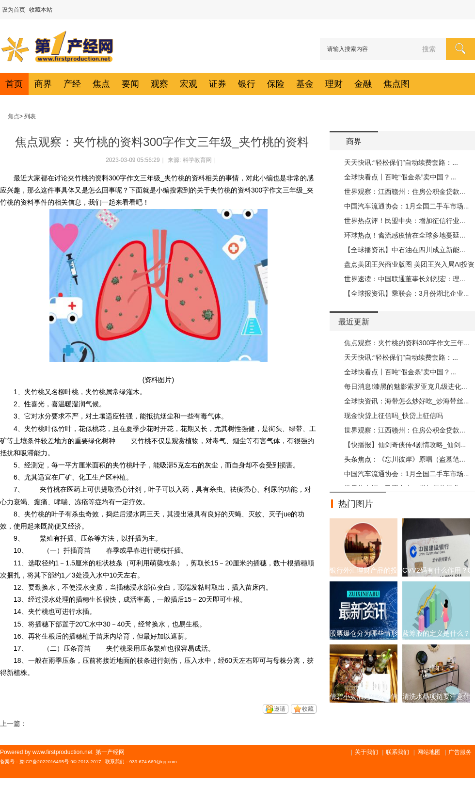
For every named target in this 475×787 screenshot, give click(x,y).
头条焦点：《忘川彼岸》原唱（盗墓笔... (404, 459)
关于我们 (366, 752)
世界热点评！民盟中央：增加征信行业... (404, 221)
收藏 (308, 709)
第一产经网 (4, 117)
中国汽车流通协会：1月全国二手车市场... (406, 206)
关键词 (24, 685)
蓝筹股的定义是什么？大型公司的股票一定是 (436, 633)
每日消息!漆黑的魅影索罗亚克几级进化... (405, 386)
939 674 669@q (146, 761)
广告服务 (460, 752)
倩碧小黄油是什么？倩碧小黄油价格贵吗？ (363, 696)
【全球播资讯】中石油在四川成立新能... (404, 250)
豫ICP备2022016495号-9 (46, 761)
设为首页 (13, 9)
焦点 (101, 84)
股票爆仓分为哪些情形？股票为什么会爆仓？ (363, 633)
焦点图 (396, 84)
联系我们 (397, 752)
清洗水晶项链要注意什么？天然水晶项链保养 (436, 696)
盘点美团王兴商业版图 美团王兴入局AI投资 (409, 264)
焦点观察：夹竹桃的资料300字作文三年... (407, 343)
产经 (72, 84)
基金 (305, 84)
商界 (43, 84)
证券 (217, 84)
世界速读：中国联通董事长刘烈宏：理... (404, 279)
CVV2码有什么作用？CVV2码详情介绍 (436, 570)
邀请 (279, 709)
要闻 (130, 84)
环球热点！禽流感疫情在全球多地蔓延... (404, 235)
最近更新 (353, 322)
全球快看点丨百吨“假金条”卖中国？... (400, 177)
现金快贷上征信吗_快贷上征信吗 (393, 415)
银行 (246, 84)
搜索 (429, 49)
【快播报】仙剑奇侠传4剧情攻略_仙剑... (405, 445)
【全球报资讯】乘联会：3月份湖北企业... (406, 293)
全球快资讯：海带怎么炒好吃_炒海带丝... (406, 401)
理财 (334, 84)
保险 (276, 84)
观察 (159, 84)
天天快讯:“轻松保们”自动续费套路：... (401, 162)
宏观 (188, 84)
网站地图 (429, 752)
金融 (363, 84)
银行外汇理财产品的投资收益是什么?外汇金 (363, 570)
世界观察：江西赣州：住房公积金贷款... (404, 191)
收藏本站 (40, 9)
